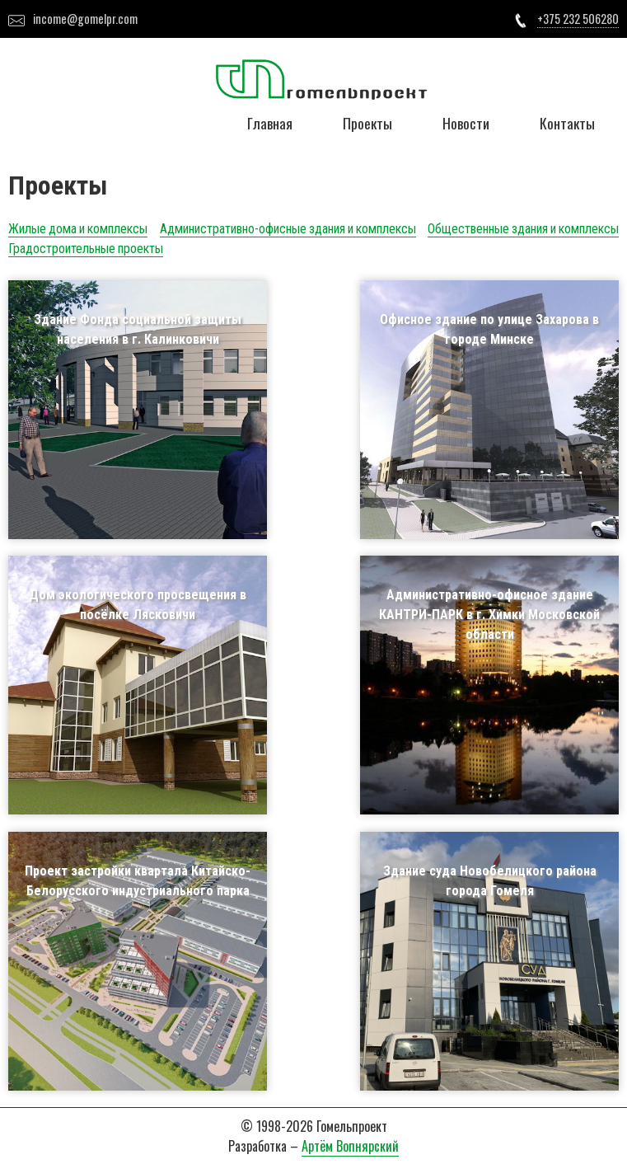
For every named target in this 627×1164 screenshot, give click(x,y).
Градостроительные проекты (85, 248)
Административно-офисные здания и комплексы (288, 229)
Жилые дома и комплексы (77, 229)
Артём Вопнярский (350, 1146)
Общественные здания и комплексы (523, 229)
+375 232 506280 (578, 18)
